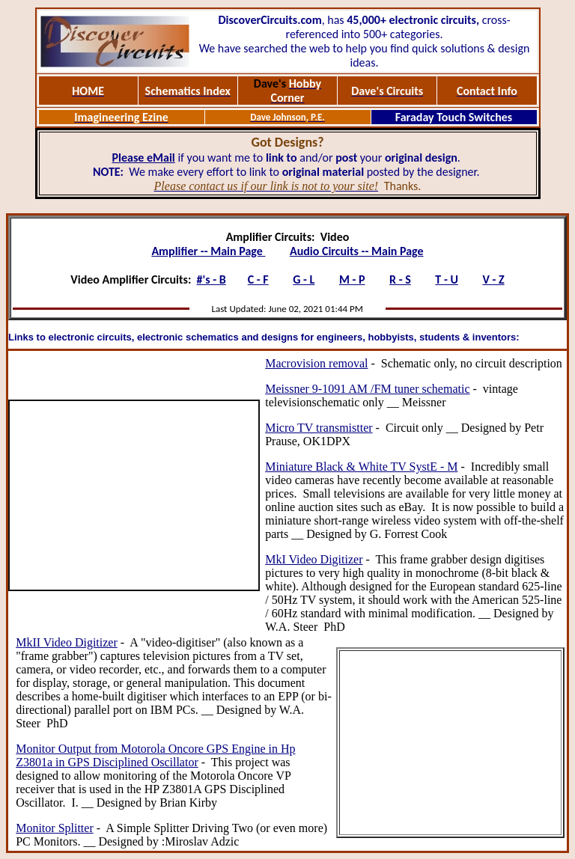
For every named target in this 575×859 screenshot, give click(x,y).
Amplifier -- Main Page (208, 251)
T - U (446, 279)
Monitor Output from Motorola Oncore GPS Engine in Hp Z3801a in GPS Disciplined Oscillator (155, 755)
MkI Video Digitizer (313, 559)
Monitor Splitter (55, 828)
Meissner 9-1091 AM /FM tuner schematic (367, 388)
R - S (400, 279)
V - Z (493, 279)
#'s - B (211, 279)
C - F (258, 279)
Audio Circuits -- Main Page (357, 251)
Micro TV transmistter (318, 427)
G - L (303, 279)
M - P (352, 279)
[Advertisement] (134, 495)
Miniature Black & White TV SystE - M (361, 466)
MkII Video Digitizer (67, 642)
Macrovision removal (316, 363)
